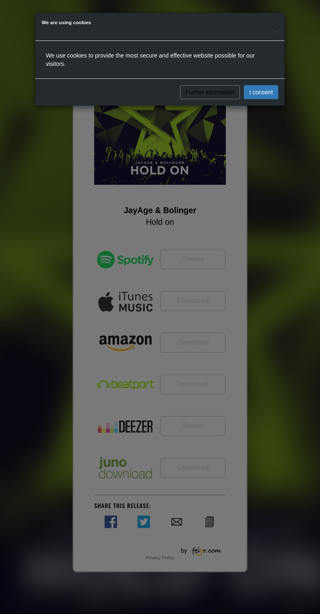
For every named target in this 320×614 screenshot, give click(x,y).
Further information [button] (210, 92)
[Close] (275, 29)
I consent (261, 92)
